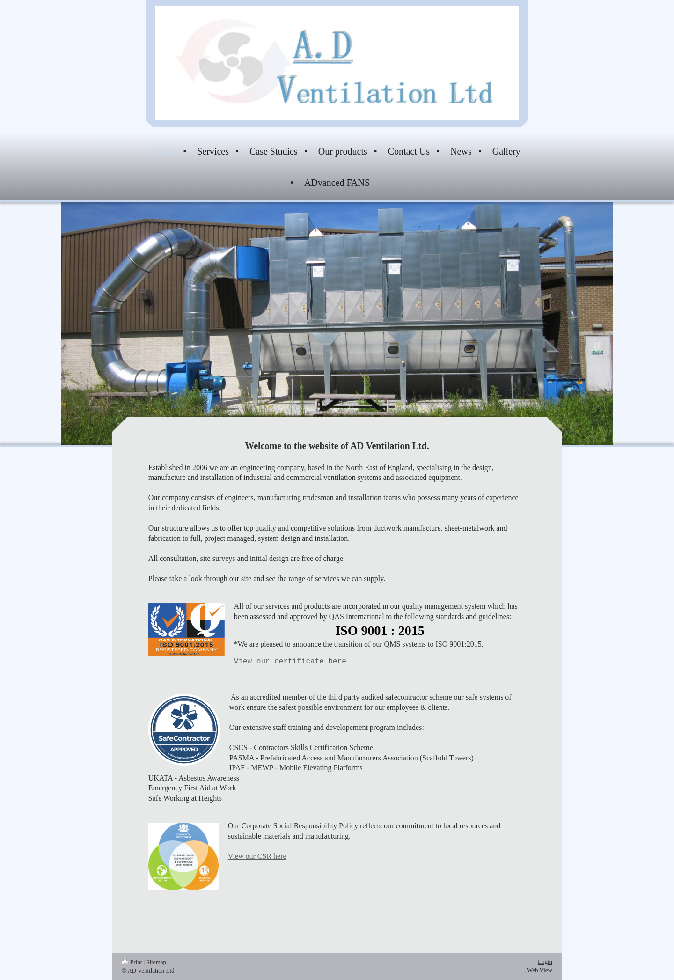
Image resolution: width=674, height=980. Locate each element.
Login (545, 961)
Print (132, 961)
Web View (539, 969)
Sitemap (156, 961)
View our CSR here (257, 856)
